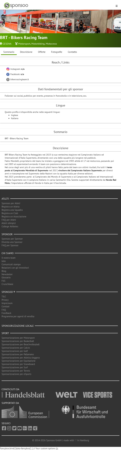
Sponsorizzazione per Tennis (16, 370)
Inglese (14, 115)
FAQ (4, 309)
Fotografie (56, 51)
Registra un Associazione (14, 216)
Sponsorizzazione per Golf (15, 351)
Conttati (5, 306)
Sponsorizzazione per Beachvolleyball (20, 344)
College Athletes (10, 226)
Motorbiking (38, 43)
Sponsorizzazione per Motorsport (18, 337)
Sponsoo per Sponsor (12, 238)
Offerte (41, 51)
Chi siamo (8, 253)
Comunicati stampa (11, 264)
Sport (5, 333)
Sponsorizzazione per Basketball (18, 341)
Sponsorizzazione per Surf (15, 367)
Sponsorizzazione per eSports (16, 374)
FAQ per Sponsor (10, 245)
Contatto (72, 51)
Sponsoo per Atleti (11, 203)
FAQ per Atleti (9, 219)
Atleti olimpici (9, 223)
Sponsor (7, 234)
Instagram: (15, 69)
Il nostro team (8, 257)
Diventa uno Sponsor (12, 242)
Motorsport (24, 43)
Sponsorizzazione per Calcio (16, 347)
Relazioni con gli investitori (15, 267)
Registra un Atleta (10, 206)
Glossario (6, 277)
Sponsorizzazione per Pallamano (18, 354)
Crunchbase (7, 284)
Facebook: (15, 74)
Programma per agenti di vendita (18, 316)
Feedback (6, 313)
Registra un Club (10, 213)
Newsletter (7, 274)
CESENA (7, 43)
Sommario (8, 51)
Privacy (5, 299)
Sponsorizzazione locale (18, 325)
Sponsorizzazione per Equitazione (18, 360)
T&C (4, 296)
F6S (3, 280)
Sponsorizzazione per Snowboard (18, 364)
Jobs (4, 261)
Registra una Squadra (12, 209)
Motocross (51, 43)
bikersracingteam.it (17, 79)
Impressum (7, 303)
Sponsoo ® (8, 291)
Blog (4, 270)
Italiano (14, 118)
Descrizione (26, 51)
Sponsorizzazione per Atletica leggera (21, 357)
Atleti (5, 198)
